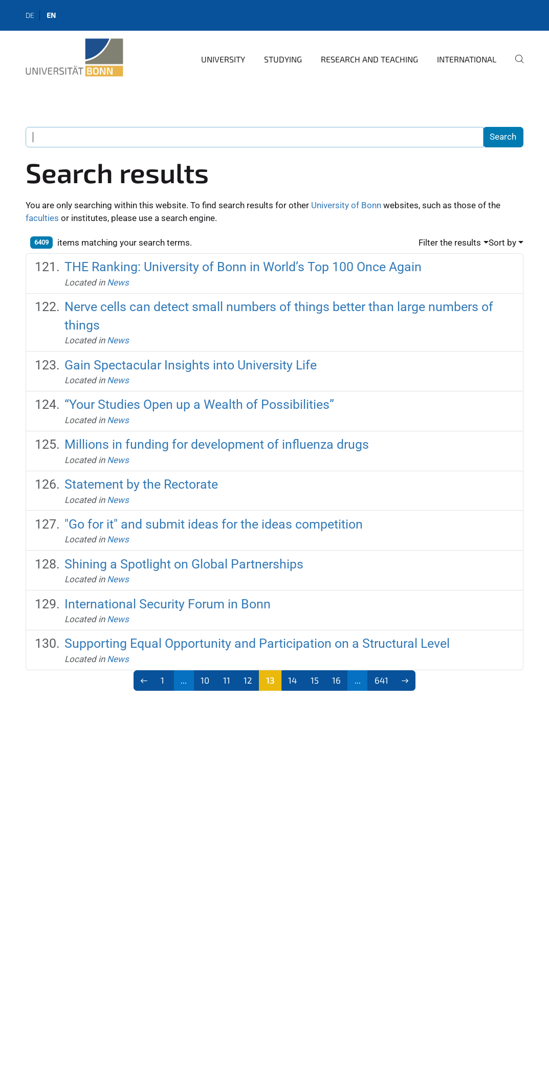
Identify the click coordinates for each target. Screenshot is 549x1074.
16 (336, 680)
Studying (283, 59)
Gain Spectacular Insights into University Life (190, 365)
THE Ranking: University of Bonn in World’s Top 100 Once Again (243, 266)
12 (248, 680)
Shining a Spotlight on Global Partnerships (183, 564)
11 (226, 680)
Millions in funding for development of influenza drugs (216, 444)
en (51, 15)
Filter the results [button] (450, 242)
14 (292, 680)
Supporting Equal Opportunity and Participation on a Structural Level (257, 643)
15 (315, 680)
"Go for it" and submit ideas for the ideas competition (213, 524)
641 (381, 680)
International (466, 59)
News (118, 282)
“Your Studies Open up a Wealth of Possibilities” (199, 404)
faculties (42, 218)
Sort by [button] (502, 242)
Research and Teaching (369, 59)
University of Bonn (346, 205)
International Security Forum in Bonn (167, 604)
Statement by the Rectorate (141, 484)
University (223, 59)
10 (205, 680)
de (30, 15)
